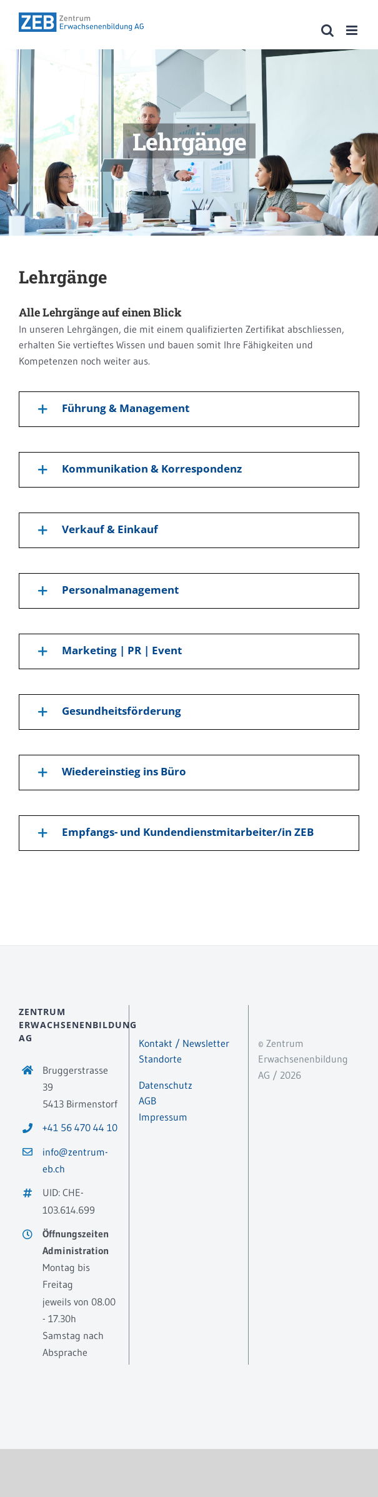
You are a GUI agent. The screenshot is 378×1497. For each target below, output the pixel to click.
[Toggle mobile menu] (352, 30)
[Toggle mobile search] (327, 30)
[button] (189, 409)
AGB (147, 1100)
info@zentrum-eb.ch (75, 1160)
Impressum (163, 1117)
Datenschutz (165, 1085)
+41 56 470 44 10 (79, 1127)
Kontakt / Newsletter (184, 1043)
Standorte (160, 1059)
